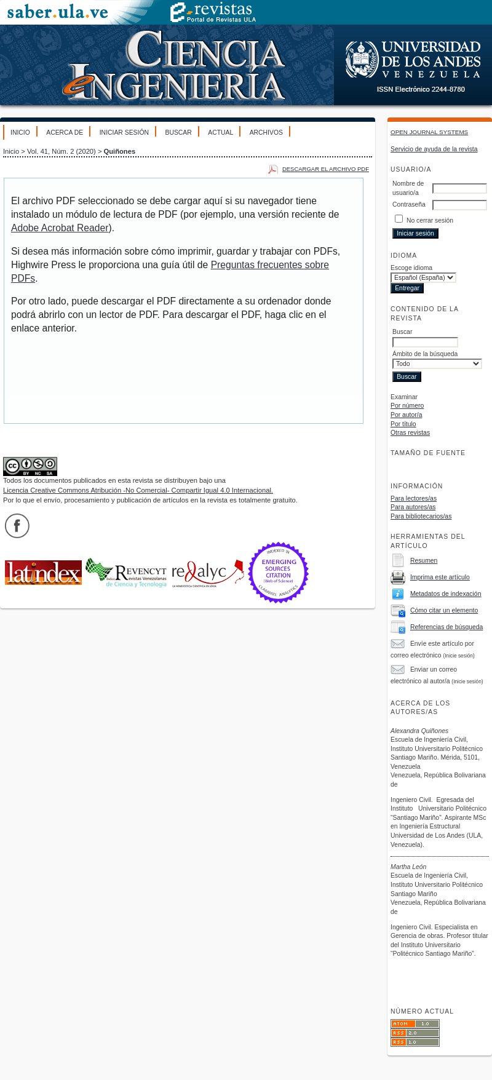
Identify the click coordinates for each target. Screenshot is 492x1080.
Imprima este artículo (440, 577)
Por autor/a (406, 414)
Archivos (266, 132)
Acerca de (64, 132)
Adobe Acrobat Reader (59, 228)
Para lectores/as (414, 498)
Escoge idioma (411, 267)
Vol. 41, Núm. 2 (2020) (61, 151)
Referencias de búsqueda (446, 627)
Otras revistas (410, 432)
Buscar (178, 132)
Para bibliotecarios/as (421, 516)
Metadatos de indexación (446, 593)
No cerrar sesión (430, 220)
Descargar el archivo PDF (325, 168)
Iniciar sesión (124, 132)
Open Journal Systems (429, 132)
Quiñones (120, 151)
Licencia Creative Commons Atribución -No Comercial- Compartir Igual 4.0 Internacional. (138, 490)
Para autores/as (413, 507)
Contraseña (409, 204)
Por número (407, 405)
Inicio (20, 132)
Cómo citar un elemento (444, 610)
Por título (403, 424)
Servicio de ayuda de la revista (434, 149)
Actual (220, 132)
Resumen (423, 560)
